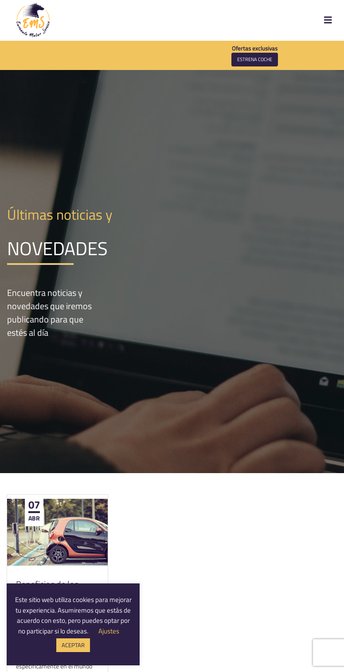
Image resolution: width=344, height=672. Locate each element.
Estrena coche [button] (254, 59)
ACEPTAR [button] (73, 645)
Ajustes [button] (108, 631)
